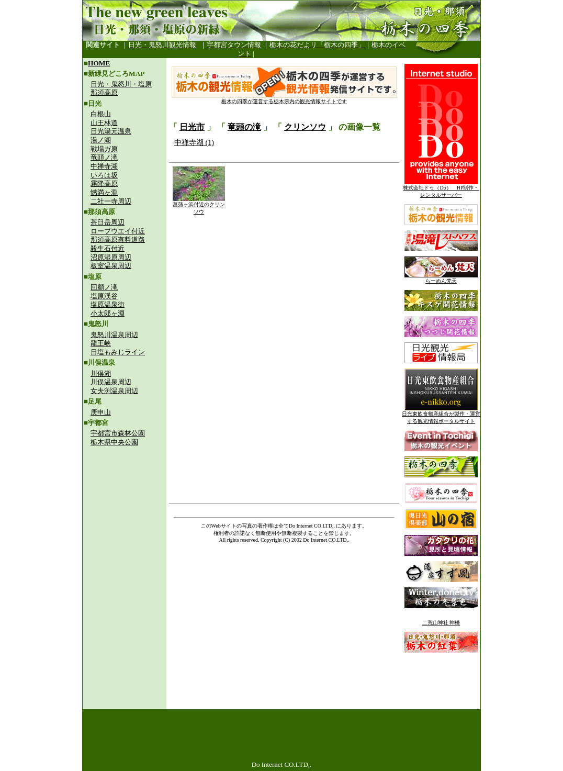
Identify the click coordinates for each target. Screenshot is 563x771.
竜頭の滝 (244, 126)
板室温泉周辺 (111, 266)
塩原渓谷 (104, 296)
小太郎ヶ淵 (108, 313)
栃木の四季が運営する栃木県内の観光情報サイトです (284, 98)
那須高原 (104, 92)
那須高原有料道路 (118, 239)
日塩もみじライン (118, 352)
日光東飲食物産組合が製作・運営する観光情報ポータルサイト (441, 415)
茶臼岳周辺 (108, 222)
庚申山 (101, 412)
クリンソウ (305, 126)
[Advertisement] (124, 521)
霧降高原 (104, 183)
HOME (99, 63)
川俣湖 (101, 373)
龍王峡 (101, 343)
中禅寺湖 (104, 166)
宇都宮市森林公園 (118, 433)
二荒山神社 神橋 (441, 622)
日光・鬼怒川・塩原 (121, 84)
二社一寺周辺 (111, 201)
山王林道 (104, 123)
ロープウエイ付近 (118, 231)
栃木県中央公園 (114, 442)
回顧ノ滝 (104, 287)
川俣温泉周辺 (111, 382)
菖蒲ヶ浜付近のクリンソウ (199, 205)
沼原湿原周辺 (111, 257)
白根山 (101, 114)
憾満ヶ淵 (104, 192)
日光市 (192, 126)
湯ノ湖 (101, 140)
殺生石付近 (108, 248)
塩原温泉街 (108, 304)
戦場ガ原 (104, 149)
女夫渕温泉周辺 (114, 391)
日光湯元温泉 (111, 131)
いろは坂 (104, 175)
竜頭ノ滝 (104, 157)
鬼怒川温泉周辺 (114, 335)
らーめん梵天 (441, 278)
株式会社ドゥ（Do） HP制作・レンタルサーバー (441, 189)
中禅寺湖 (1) (194, 143)
